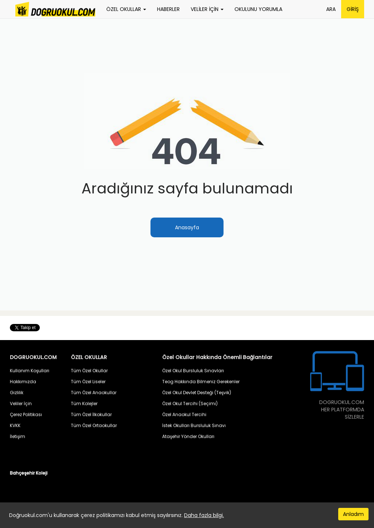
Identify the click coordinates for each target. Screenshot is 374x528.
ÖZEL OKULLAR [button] (126, 9)
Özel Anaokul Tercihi (184, 414)
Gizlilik (16, 392)
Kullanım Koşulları (29, 370)
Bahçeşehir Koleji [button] (28, 473)
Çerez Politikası (26, 414)
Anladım (353, 514)
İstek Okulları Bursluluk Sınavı (194, 425)
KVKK (15, 425)
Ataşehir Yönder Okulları (188, 436)
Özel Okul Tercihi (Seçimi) (190, 403)
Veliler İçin (21, 403)
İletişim (17, 436)
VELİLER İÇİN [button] (207, 9)
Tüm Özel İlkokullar (91, 414)
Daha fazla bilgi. (204, 515)
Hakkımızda (23, 381)
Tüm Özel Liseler (88, 381)
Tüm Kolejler (84, 403)
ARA (331, 9)
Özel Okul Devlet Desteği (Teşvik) (196, 392)
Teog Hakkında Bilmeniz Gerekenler (201, 381)
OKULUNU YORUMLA (258, 9)
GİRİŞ (353, 9)
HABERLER (168, 9)
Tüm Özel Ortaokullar (94, 425)
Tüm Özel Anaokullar (94, 392)
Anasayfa (187, 227)
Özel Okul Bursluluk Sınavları (193, 370)
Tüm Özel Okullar (89, 370)
